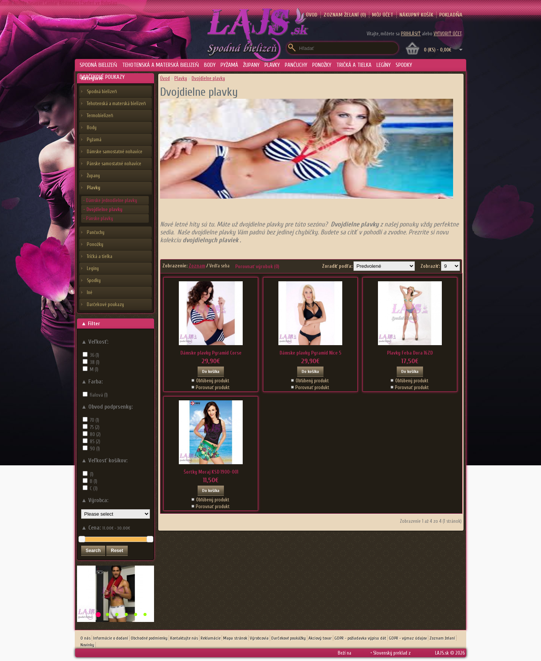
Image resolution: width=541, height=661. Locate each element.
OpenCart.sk (423, 653)
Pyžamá (229, 65)
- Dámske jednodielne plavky (110, 200)
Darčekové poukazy (102, 77)
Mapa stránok (235, 638)
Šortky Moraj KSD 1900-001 (211, 472)
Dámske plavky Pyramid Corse (211, 353)
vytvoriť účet (447, 33)
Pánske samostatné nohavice (114, 163)
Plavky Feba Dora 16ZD (410, 353)
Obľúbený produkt (213, 380)
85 (95, 441)
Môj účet (382, 15)
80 (95, 434)
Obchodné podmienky (149, 638)
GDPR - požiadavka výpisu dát (360, 638)
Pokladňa (450, 15)
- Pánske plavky (98, 218)
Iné (89, 292)
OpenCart (360, 653)
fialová (99, 395)
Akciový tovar (320, 638)
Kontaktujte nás (184, 638)
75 (95, 427)
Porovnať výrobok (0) (257, 266)
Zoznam (197, 266)
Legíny (383, 65)
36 (94, 355)
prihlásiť (411, 33)
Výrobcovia (259, 638)
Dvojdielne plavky (208, 78)
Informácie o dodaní (110, 638)
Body (210, 65)
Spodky (404, 65)
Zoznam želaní (442, 638)
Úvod (165, 78)
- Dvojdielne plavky (102, 209)
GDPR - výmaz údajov (408, 638)
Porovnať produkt (213, 387)
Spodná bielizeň (98, 65)
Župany (251, 65)
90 (95, 448)
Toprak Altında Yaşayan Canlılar (29, 3)
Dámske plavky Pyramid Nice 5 (311, 353)
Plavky (272, 65)
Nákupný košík (416, 15)
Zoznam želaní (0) (344, 15)
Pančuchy (296, 65)
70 (94, 420)
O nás (85, 638)
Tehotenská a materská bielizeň (160, 65)
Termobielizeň (100, 115)
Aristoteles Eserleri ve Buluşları (88, 3)
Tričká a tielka (354, 65)
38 (95, 362)
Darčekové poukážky (288, 638)
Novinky (87, 644)
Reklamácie (211, 638)
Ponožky (321, 65)
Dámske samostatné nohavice (114, 151)
